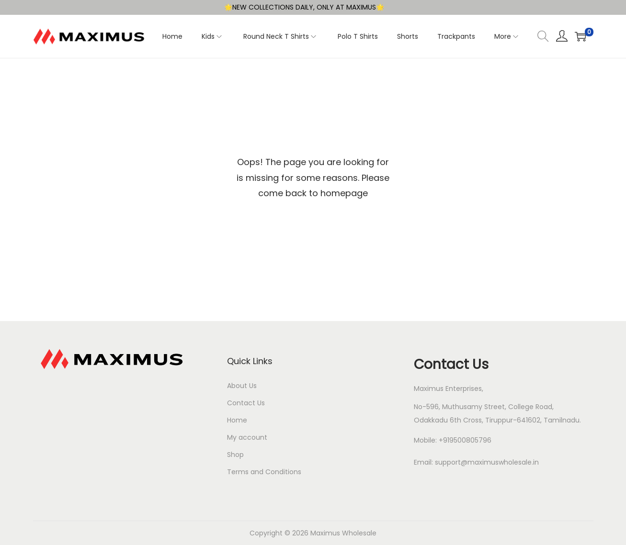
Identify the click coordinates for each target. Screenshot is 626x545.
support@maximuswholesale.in (487, 462)
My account (247, 437)
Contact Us (246, 403)
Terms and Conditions (264, 472)
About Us (242, 385)
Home (237, 420)
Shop (235, 454)
